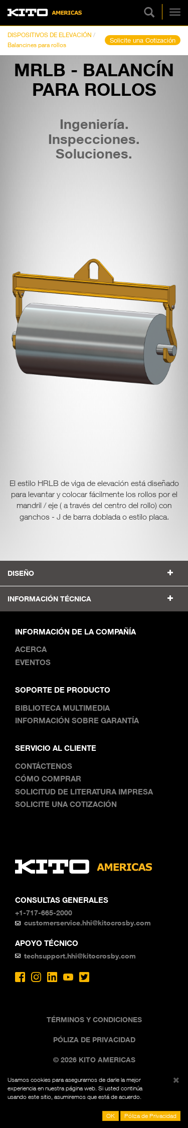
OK (110, 1115)
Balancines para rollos (37, 45)
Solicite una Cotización (142, 40)
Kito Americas (45, 13)
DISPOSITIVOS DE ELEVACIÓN (50, 35)
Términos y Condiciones (94, 1019)
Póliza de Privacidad (94, 1039)
